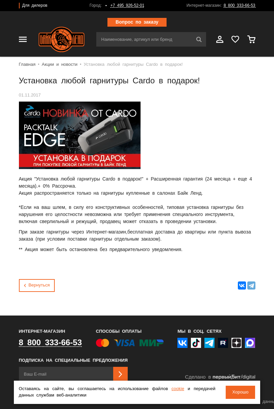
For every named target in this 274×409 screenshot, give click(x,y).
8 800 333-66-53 (239, 5)
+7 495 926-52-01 (127, 5)
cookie (178, 389)
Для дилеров (35, 5)
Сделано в (220, 377)
